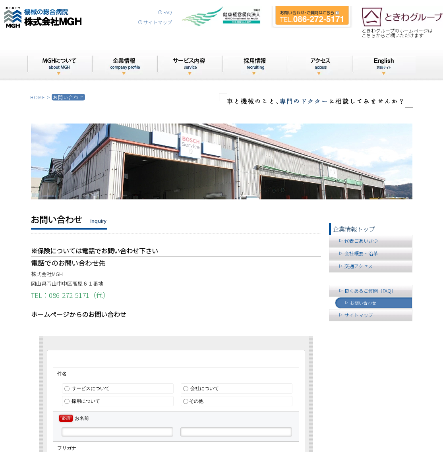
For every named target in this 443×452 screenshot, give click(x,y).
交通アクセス (356, 266)
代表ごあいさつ (358, 240)
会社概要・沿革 (358, 253)
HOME (37, 97)
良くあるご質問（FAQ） (367, 290)
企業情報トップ (354, 228)
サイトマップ (155, 22)
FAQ (165, 12)
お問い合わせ (360, 302)
